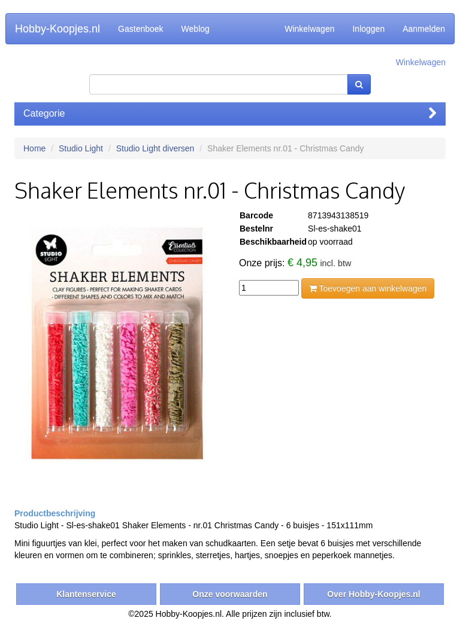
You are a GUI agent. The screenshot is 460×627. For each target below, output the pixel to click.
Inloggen (368, 29)
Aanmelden (423, 29)
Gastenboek (141, 29)
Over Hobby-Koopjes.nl (373, 594)
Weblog (195, 29)
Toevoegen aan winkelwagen (367, 288)
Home (34, 148)
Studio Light (81, 148)
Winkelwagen (309, 29)
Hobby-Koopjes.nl (57, 29)
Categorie (230, 113)
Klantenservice (86, 594)
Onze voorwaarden (229, 594)
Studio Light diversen (155, 148)
